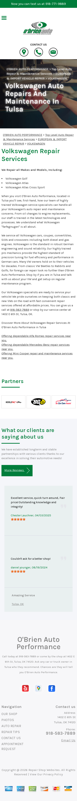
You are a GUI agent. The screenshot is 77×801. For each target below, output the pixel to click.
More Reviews (16, 471)
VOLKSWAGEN (57, 78)
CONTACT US (11, 738)
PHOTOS (7, 720)
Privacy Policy (53, 774)
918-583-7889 (19, 309)
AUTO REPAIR (11, 726)
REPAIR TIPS (10, 732)
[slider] (18, 519)
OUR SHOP (9, 714)
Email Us (68, 740)
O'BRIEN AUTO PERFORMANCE (27, 69)
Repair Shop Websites (44, 770)
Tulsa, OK (18, 604)
